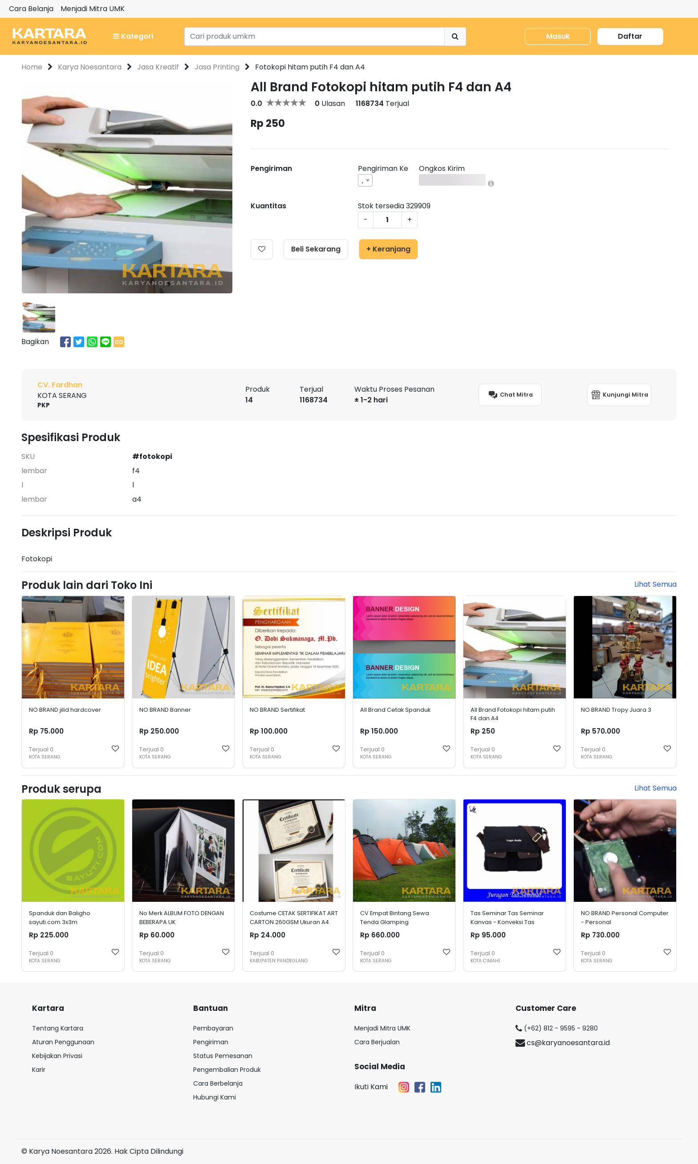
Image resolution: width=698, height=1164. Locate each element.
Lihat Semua (655, 584)
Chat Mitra (510, 394)
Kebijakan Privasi (57, 1055)
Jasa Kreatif (158, 67)
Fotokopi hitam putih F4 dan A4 (310, 67)
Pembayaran (213, 1028)
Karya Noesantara (90, 67)
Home (31, 67)
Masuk (558, 36)
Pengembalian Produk (227, 1069)
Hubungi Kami (214, 1097)
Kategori (133, 36)
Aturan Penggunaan (63, 1042)
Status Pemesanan (222, 1055)
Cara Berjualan (377, 1042)
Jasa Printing (217, 67)
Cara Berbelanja (218, 1083)
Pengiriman (210, 1042)
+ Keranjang (388, 249)
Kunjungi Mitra (619, 394)
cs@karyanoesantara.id (562, 1043)
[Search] (314, 36)
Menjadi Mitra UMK (93, 9)
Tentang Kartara (57, 1028)
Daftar (630, 36)
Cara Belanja (31, 9)
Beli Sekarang (316, 249)
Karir (38, 1069)
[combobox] (365, 180)
